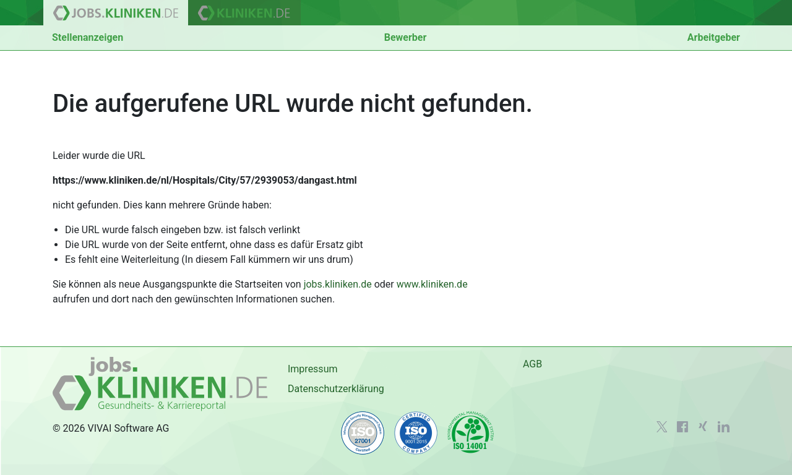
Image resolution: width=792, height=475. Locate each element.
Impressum (313, 369)
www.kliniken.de (432, 284)
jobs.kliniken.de (338, 284)
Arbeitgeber (713, 37)
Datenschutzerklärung (336, 389)
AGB (532, 364)
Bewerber (405, 37)
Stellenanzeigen (87, 37)
